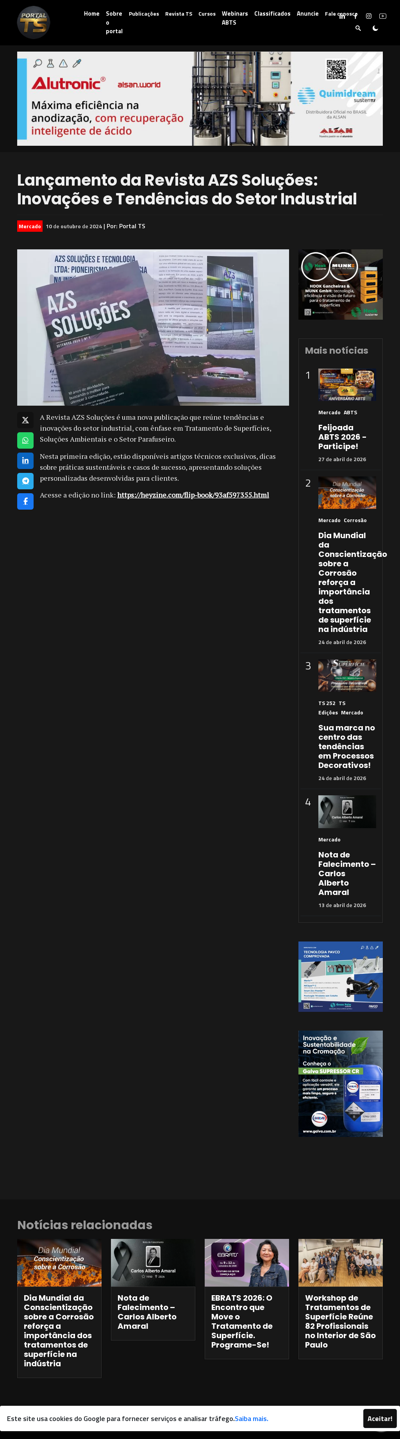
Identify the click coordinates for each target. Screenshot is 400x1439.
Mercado (30, 226)
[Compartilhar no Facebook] (25, 501)
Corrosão (355, 520)
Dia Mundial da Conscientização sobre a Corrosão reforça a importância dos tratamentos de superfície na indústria (352, 582)
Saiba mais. (251, 1418)
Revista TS (178, 13)
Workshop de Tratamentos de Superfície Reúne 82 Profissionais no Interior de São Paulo (340, 1321)
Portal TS (132, 226)
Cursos (207, 13)
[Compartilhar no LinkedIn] (25, 461)
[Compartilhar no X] (25, 420)
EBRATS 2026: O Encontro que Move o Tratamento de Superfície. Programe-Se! (242, 1321)
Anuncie (308, 13)
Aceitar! (380, 1418)
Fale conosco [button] (341, 13)
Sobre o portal (114, 22)
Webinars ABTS (235, 18)
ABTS (350, 412)
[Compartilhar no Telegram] (25, 481)
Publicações (144, 13)
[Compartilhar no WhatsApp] (25, 440)
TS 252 (327, 703)
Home (92, 13)
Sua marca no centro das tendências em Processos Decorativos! (346, 746)
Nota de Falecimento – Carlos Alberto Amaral (147, 1312)
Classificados (272, 13)
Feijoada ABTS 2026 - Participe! (342, 437)
